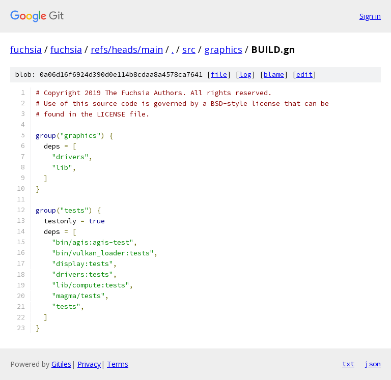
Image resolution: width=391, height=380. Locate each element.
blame (274, 74)
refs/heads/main (127, 49)
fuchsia (26, 49)
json (373, 363)
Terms (117, 364)
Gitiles (61, 364)
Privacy (89, 364)
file (219, 74)
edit (304, 74)
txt (348, 363)
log (245, 74)
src (189, 49)
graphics (223, 49)
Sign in (370, 16)
